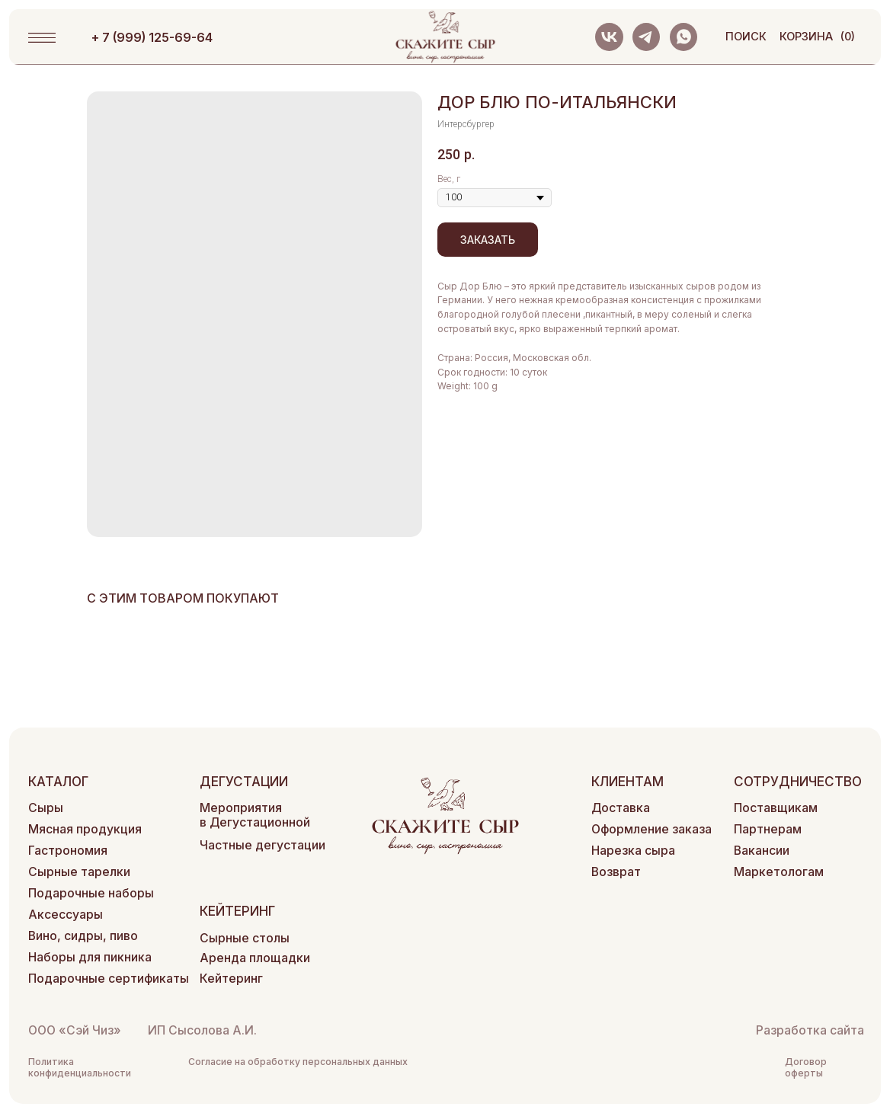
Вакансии (761, 850)
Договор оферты (806, 1067)
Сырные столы (245, 938)
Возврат (616, 872)
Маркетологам (779, 872)
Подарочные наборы (91, 893)
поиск (746, 36)
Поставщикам (776, 808)
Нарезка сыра (633, 850)
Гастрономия (67, 850)
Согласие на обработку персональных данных (298, 1061)
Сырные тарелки (79, 872)
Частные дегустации (262, 845)
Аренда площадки (255, 958)
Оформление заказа (651, 829)
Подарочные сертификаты (108, 978)
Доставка (620, 808)
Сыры (45, 808)
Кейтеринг (231, 978)
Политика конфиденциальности (79, 1067)
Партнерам (768, 829)
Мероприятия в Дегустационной (255, 815)
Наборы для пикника (90, 957)
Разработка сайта (810, 1030)
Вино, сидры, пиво (83, 936)
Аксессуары (65, 914)
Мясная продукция (85, 829)
